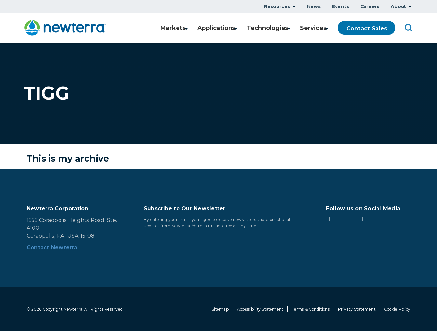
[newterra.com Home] (65, 28)
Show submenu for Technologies (288, 28)
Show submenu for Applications (234, 28)
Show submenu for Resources (294, 6)
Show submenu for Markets (182, 28)
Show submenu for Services (327, 28)
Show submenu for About (410, 6)
